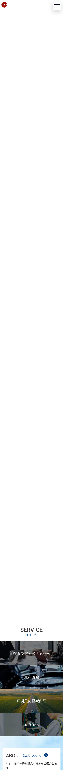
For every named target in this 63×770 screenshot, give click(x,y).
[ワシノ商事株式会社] (12, 4)
